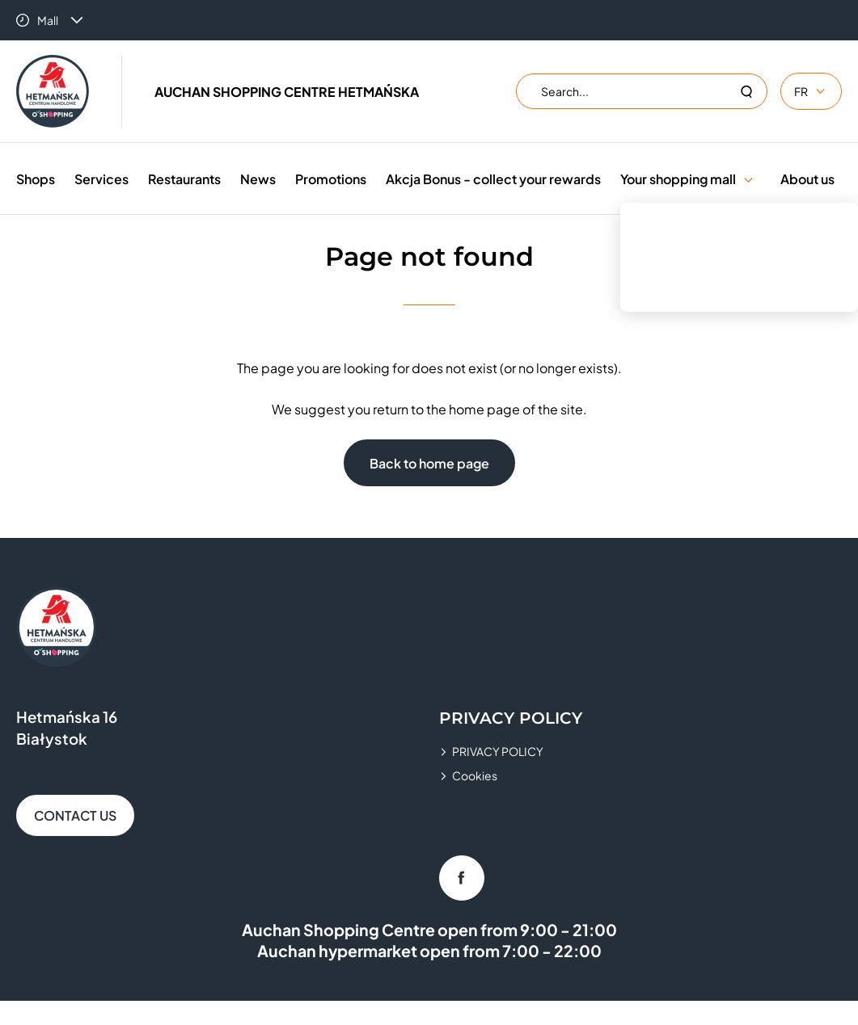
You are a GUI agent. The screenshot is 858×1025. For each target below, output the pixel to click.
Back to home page (429, 463)
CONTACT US (75, 815)
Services (101, 178)
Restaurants (184, 178)
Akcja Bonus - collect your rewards (493, 178)
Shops (35, 178)
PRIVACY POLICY (497, 751)
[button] (748, 178)
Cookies (474, 775)
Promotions (330, 178)
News (258, 178)
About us (807, 178)
